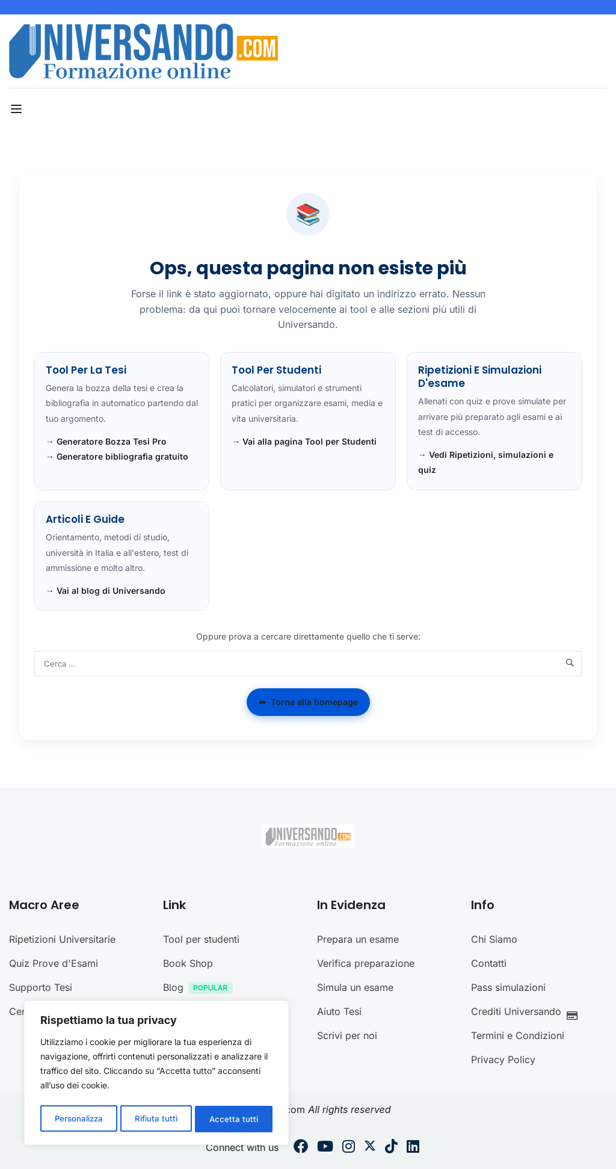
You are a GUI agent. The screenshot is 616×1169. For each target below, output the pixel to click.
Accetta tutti (235, 1119)
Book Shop (188, 963)
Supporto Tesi (40, 987)
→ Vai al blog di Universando (105, 590)
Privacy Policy (503, 1059)
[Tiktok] (391, 1148)
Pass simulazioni (508, 987)
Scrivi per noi (347, 1035)
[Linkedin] (413, 1148)
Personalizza (79, 1119)
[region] (156, 1074)
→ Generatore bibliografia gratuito (117, 456)
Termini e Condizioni (517, 1035)
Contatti (489, 963)
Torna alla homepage (308, 702)
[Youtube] (325, 1148)
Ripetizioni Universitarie (62, 939)
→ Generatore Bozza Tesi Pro (106, 441)
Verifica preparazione (365, 963)
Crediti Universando (527, 1012)
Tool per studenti (201, 939)
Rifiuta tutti (157, 1119)
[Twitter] (370, 1148)
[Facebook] (301, 1148)
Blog (201, 988)
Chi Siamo (494, 939)
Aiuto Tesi (339, 1011)
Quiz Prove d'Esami (53, 963)
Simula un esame (355, 987)
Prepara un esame (358, 939)
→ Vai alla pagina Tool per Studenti (304, 441)
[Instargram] (348, 1148)
